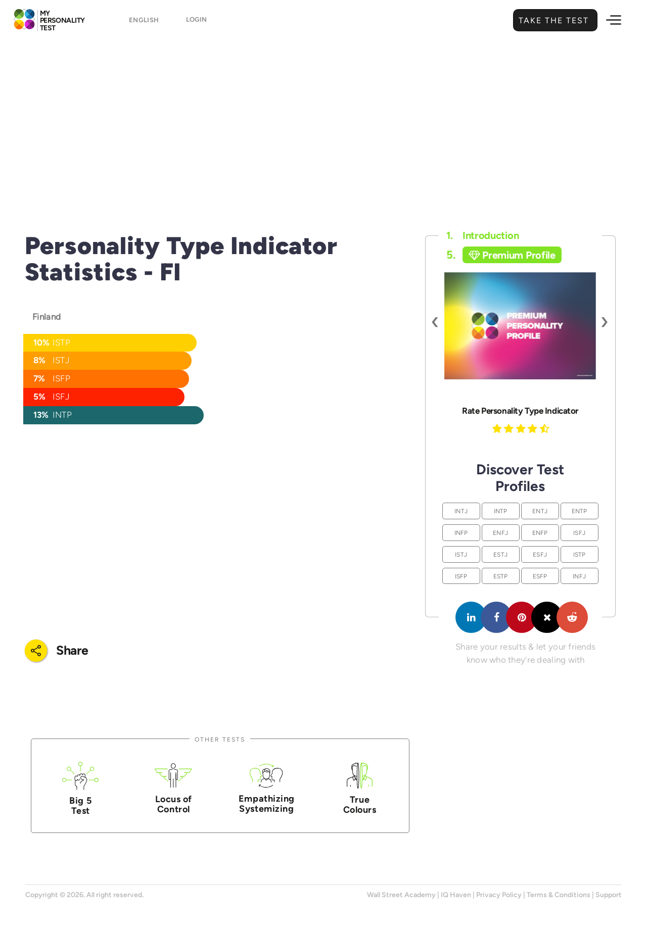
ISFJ (579, 532)
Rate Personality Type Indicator (520, 411)
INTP (500, 511)
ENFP (540, 532)
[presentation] (435, 320)
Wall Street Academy (401, 895)
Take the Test (552, 20)
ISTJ (461, 554)
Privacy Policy (499, 895)
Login (196, 21)
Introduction (482, 235)
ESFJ (540, 554)
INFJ (579, 576)
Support (608, 895)
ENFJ (500, 532)
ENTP (579, 511)
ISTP (579, 554)
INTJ (461, 511)
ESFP (540, 576)
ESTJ (500, 554)
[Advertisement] (323, 118)
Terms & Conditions (558, 895)
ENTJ (539, 511)
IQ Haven (456, 895)
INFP (461, 532)
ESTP (500, 576)
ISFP (461, 576)
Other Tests (220, 739)
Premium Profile (512, 255)
